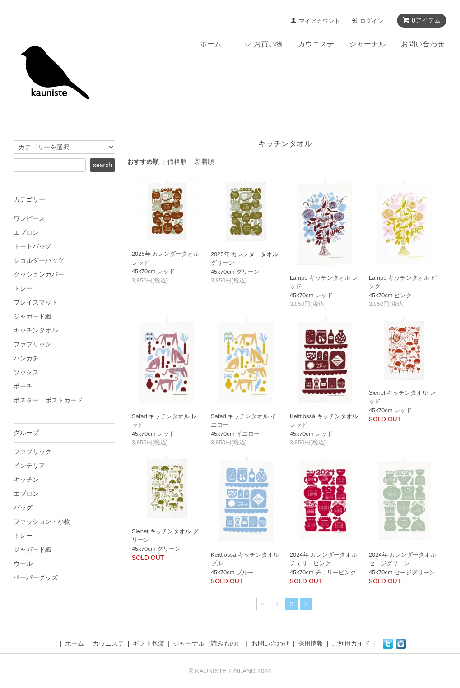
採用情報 (310, 643)
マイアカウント (319, 21)
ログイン (371, 21)
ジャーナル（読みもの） (207, 643)
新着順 (204, 161)
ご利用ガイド (351, 643)
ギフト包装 (148, 643)
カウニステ (316, 44)
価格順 (176, 161)
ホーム (211, 44)
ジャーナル (367, 44)
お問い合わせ (422, 44)
